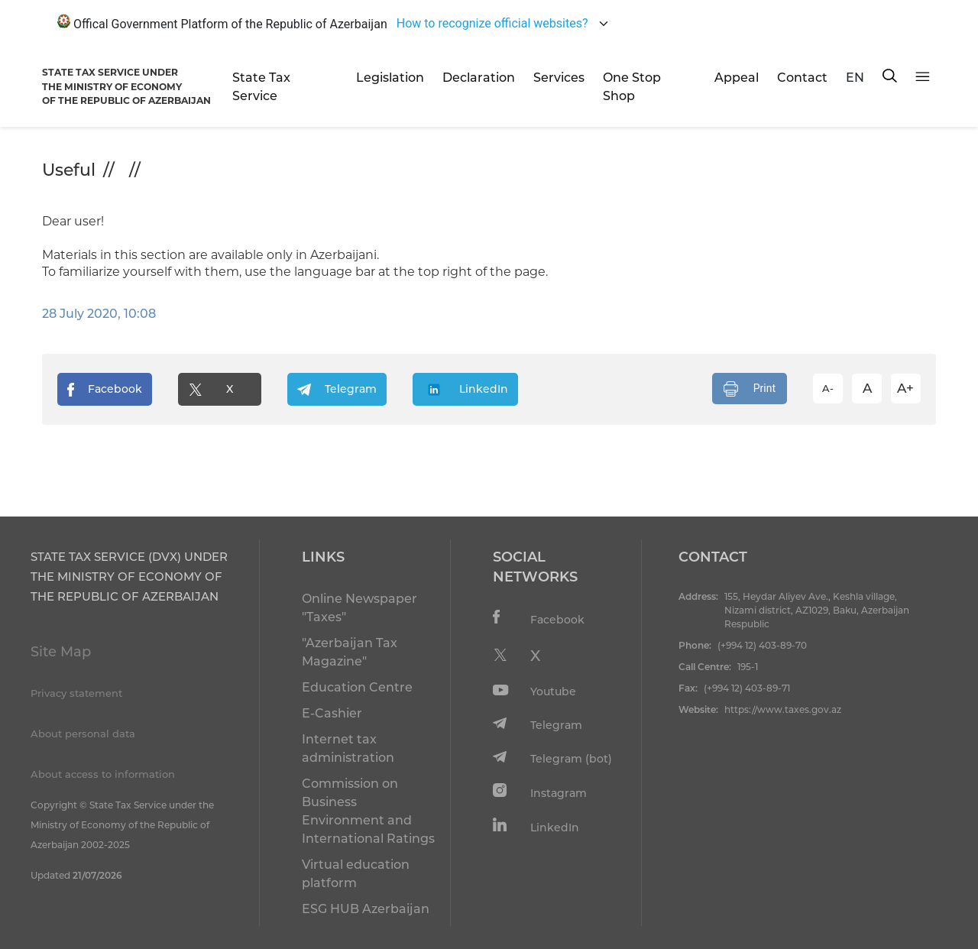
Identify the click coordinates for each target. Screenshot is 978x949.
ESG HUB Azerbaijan (365, 909)
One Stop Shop (632, 86)
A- (828, 388)
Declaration (478, 77)
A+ (905, 388)
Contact (802, 77)
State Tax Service (261, 86)
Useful (69, 170)
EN (855, 77)
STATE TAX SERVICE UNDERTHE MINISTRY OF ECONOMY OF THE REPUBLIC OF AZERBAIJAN (126, 86)
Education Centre (357, 687)
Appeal (736, 77)
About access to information (103, 774)
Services (559, 77)
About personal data (83, 733)
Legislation (390, 77)
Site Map (61, 651)
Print (750, 389)
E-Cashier (332, 713)
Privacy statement (76, 693)
